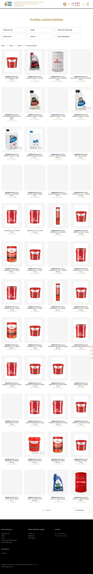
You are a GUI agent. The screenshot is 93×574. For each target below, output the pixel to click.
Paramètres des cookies (6, 542)
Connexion (3, 553)
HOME (3, 45)
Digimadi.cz (35, 564)
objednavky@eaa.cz (63, 535)
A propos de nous (5, 533)
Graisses (32, 36)
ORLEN (19, 45)
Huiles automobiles (31, 45)
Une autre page (79, 510)
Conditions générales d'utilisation (9, 540)
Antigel (32, 30)
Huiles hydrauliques (63, 36)
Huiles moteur (7, 36)
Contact (3, 535)
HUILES (11, 45)
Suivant (48, 510)
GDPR (2, 538)
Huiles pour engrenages (65, 30)
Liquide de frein (8, 30)
